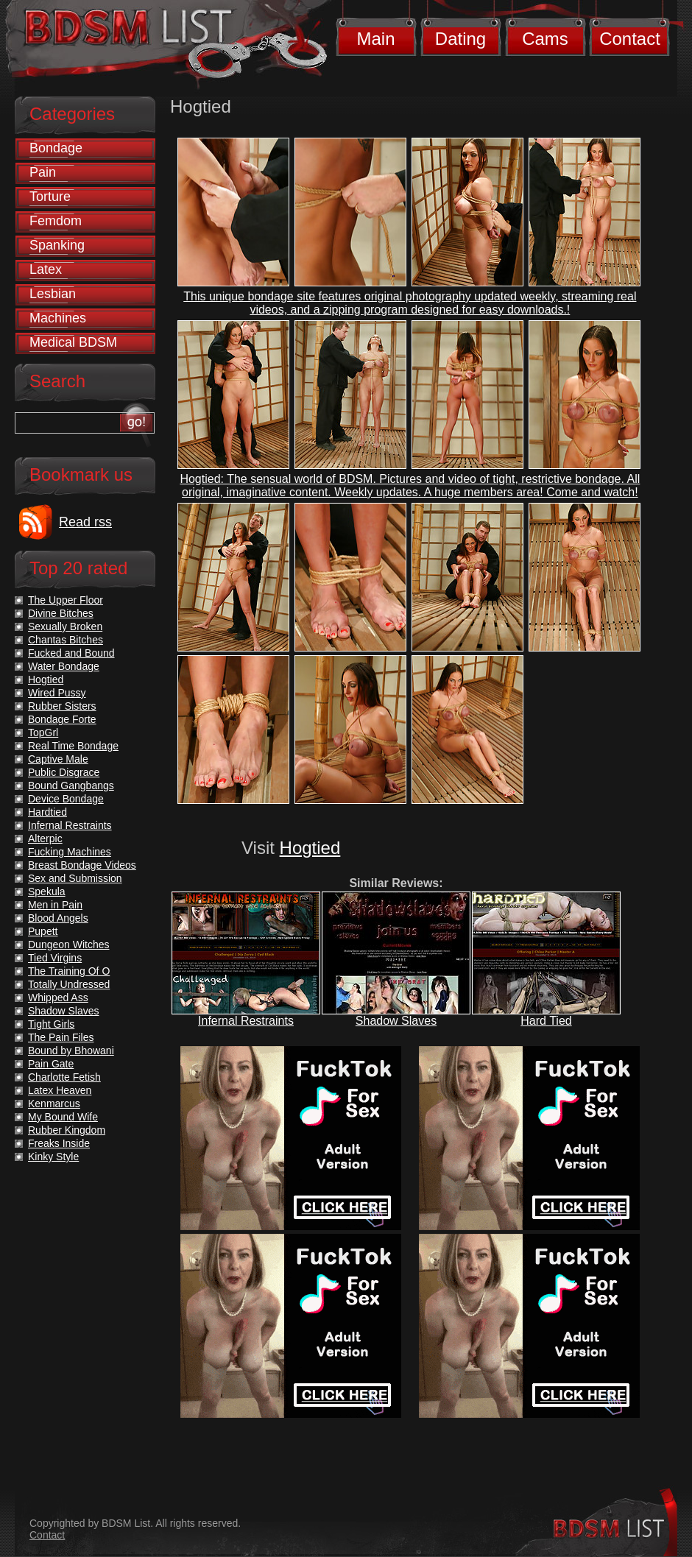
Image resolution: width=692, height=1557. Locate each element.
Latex (45, 269)
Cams (545, 39)
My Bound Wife (63, 1117)
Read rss (85, 522)
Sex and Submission (75, 878)
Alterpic (45, 838)
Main (375, 39)
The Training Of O (69, 971)
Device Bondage (66, 799)
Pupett (42, 931)
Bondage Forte (62, 719)
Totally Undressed (69, 984)
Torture (50, 196)
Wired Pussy (57, 693)
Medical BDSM (73, 342)
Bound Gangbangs (71, 785)
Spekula (47, 891)
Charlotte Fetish (64, 1077)
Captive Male (58, 759)
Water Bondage (63, 666)
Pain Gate (51, 1064)
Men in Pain (55, 905)
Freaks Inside (59, 1143)
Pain (42, 172)
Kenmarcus (54, 1103)
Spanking (57, 245)
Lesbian (52, 293)
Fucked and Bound (71, 653)
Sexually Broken (65, 626)
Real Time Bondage (73, 746)
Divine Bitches (60, 613)
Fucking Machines (69, 852)
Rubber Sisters (62, 706)
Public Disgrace (63, 772)
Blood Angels (58, 918)
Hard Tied (545, 1020)
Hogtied (310, 848)
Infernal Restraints (246, 1020)
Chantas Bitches (65, 640)
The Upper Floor (65, 600)
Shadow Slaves (396, 1020)
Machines (57, 318)
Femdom (55, 220)
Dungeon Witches (69, 944)
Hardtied (47, 812)
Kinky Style (53, 1156)
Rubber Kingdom (66, 1130)
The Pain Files (60, 1037)
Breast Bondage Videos (82, 865)
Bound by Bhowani (71, 1050)
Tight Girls (51, 1024)
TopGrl (43, 732)
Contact (629, 39)
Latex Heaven (59, 1090)
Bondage (55, 148)
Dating (460, 39)
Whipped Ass (58, 997)
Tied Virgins (55, 958)
